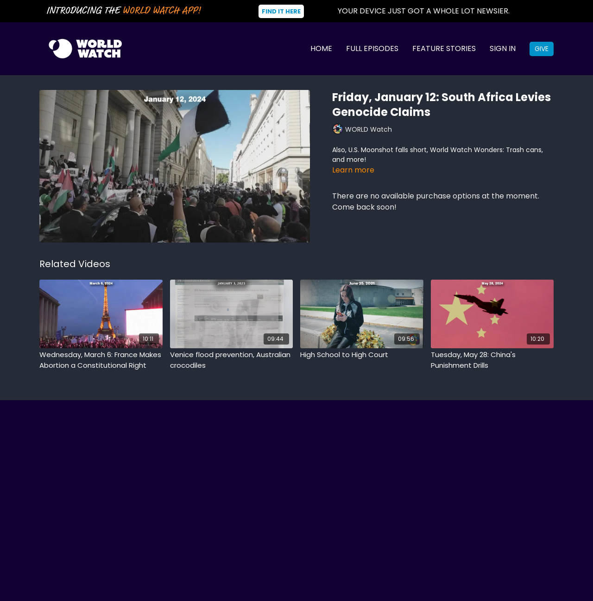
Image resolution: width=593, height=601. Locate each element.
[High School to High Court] (361, 355)
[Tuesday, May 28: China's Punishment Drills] (492, 360)
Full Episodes (372, 48)
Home (321, 48)
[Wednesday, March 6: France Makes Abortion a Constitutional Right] (101, 360)
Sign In (503, 48)
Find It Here (281, 11)
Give (542, 48)
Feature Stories (444, 48)
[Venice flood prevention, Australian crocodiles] (231, 360)
